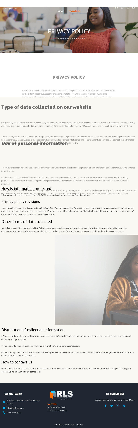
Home (53, 31)
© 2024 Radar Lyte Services (69, 424)
